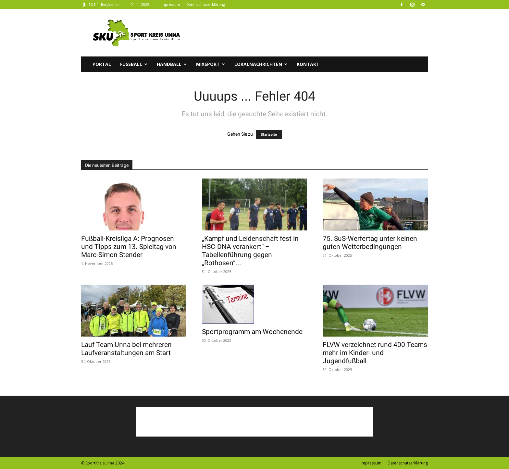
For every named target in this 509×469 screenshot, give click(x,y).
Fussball (133, 64)
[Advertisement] (310, 32)
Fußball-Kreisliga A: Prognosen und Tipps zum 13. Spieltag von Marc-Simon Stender (128, 247)
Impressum (170, 4)
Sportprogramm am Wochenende (252, 332)
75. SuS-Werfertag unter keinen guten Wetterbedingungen (370, 243)
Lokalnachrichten (260, 64)
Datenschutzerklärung (205, 4)
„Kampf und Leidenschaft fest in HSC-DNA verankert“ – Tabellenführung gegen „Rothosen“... (250, 251)
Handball (172, 64)
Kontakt (308, 64)
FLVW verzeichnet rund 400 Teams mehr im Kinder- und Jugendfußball (375, 353)
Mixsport (210, 64)
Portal (102, 64)
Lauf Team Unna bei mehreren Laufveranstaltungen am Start (126, 349)
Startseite (269, 134)
